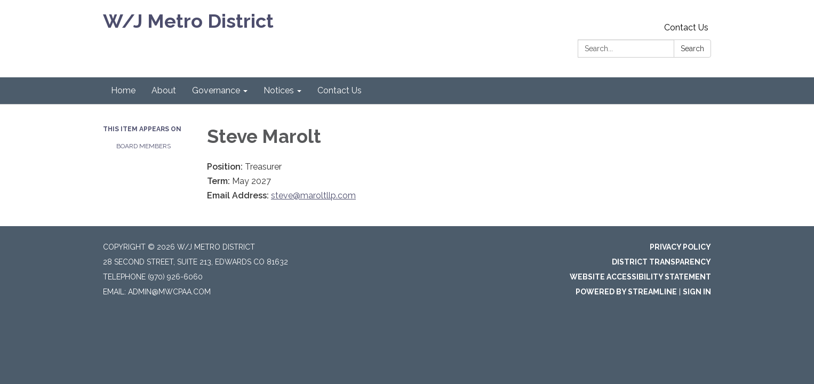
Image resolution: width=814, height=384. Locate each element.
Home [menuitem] (123, 90)
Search (692, 48)
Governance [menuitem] (216, 90)
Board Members (143, 146)
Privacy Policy (680, 247)
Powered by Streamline (626, 291)
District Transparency (661, 262)
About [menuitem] (163, 90)
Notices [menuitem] (279, 90)
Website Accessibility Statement (640, 277)
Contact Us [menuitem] (339, 90)
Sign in (697, 291)
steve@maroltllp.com (313, 195)
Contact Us (686, 27)
